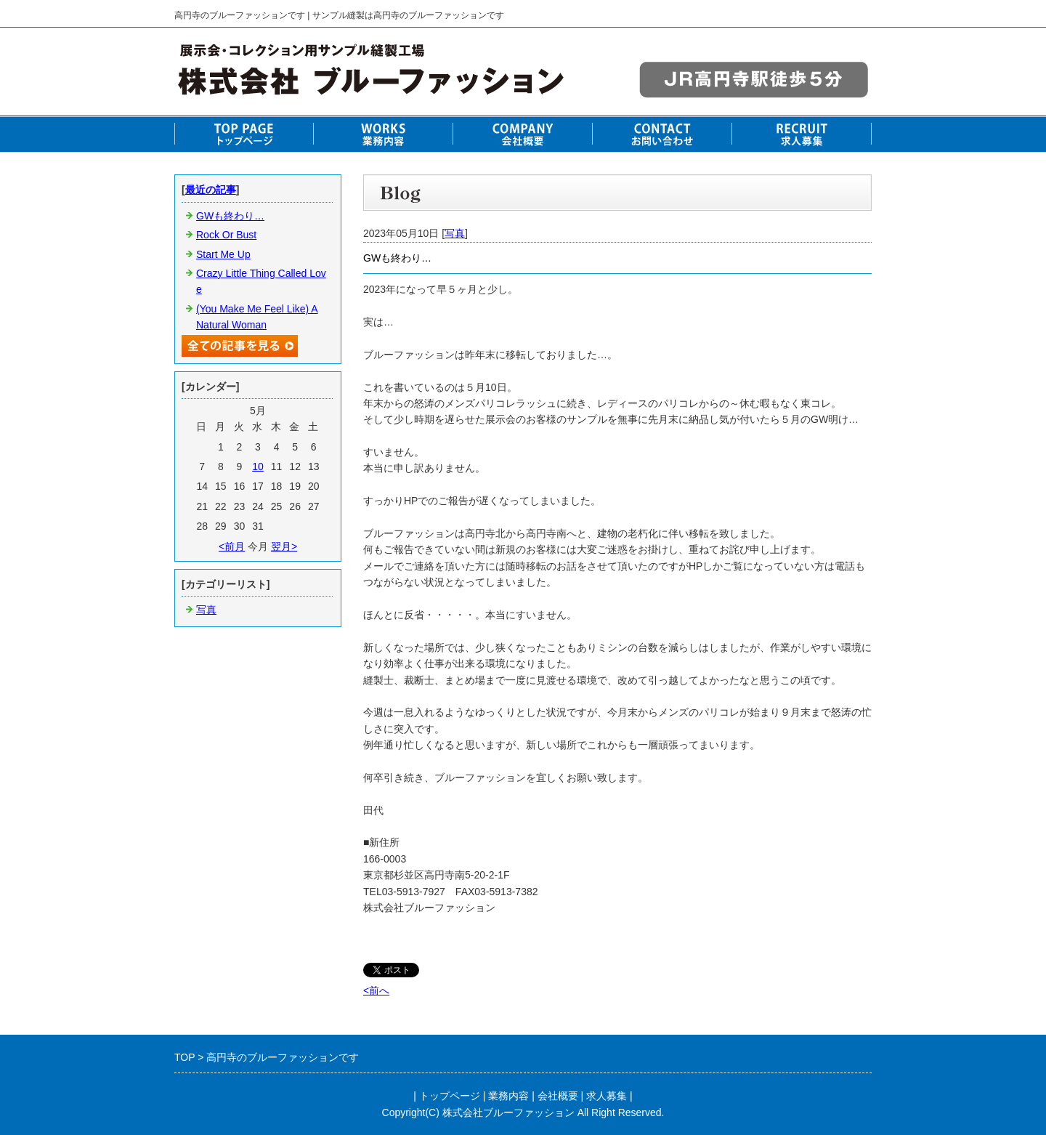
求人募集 (606, 1096)
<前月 (232, 546)
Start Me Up (223, 254)
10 (258, 466)
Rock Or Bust (226, 235)
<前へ (376, 990)
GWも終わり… (230, 216)
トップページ (449, 1096)
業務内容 (508, 1096)
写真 (455, 233)
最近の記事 (210, 189)
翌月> (284, 546)
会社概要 (558, 1096)
